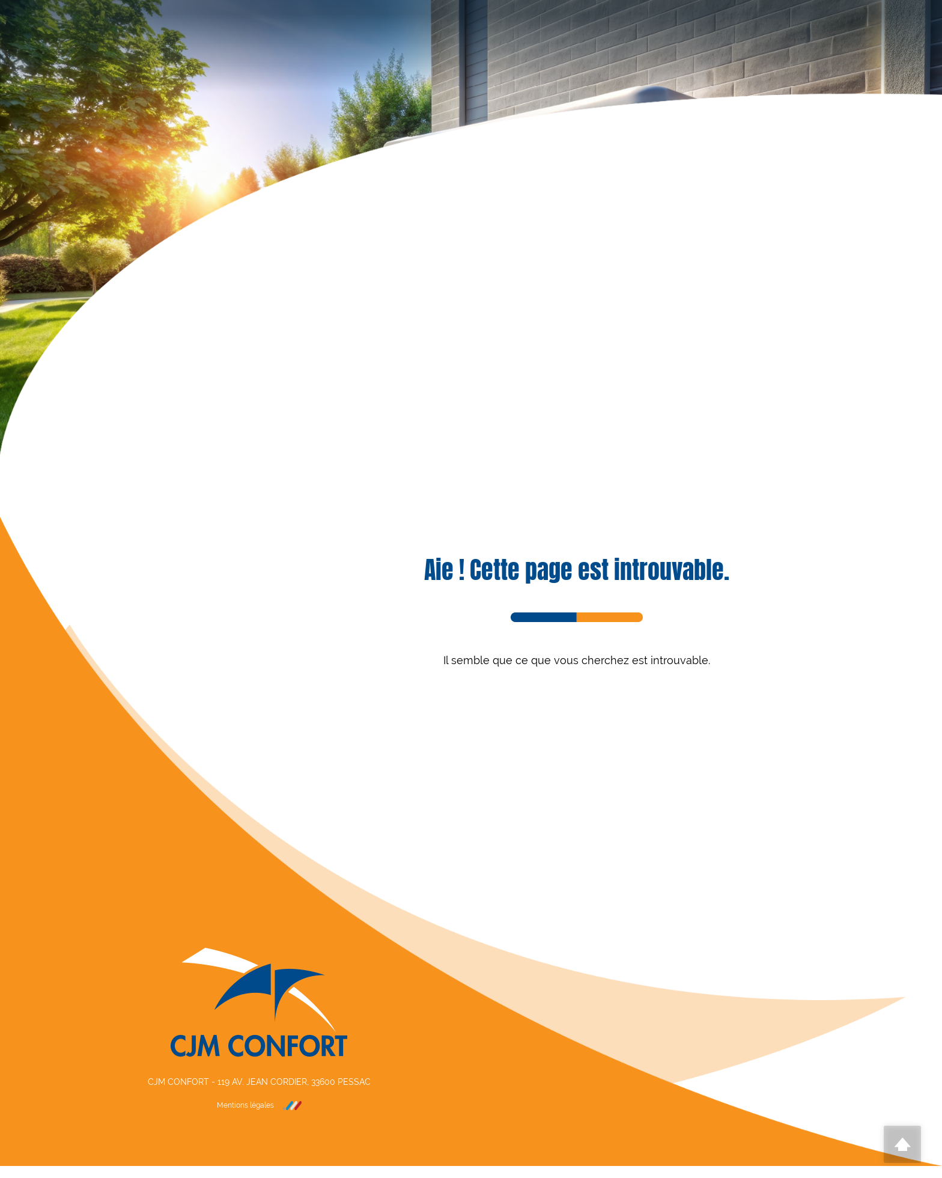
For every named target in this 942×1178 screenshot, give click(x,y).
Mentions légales (245, 1105)
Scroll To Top (902, 1144)
